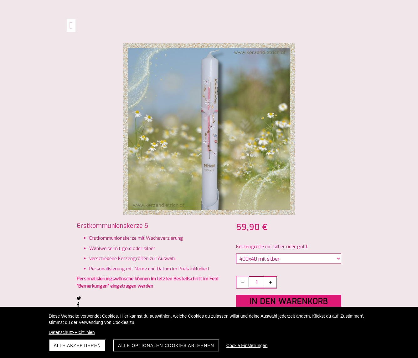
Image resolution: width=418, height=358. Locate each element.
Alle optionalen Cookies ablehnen (166, 345)
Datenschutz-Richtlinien (72, 332)
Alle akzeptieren (77, 345)
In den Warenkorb (289, 301)
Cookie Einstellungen (247, 345)
